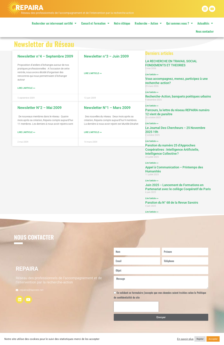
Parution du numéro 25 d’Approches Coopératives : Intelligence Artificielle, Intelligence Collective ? (172, 150)
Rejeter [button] (200, 339)
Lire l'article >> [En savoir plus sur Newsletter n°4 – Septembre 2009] (26, 88)
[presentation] (136, 307)
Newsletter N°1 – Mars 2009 (107, 108)
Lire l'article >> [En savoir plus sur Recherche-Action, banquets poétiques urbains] (151, 106)
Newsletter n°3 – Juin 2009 (106, 56)
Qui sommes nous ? (179, 23)
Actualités (205, 23)
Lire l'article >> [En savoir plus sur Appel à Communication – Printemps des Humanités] (151, 181)
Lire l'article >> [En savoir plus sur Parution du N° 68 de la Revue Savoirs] (151, 212)
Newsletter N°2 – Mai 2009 (40, 108)
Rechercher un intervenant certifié (54, 23)
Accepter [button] (213, 339)
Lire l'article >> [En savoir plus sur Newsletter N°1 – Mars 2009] (93, 132)
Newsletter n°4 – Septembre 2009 (45, 56)
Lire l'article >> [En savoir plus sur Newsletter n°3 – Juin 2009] (93, 73)
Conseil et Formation (95, 23)
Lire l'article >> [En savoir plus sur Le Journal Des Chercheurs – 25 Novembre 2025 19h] (151, 141)
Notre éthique (122, 23)
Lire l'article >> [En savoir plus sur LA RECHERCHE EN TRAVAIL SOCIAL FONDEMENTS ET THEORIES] (151, 74)
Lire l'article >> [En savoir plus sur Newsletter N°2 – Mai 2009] (26, 132)
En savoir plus (185, 339)
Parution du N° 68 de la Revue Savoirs (171, 203)
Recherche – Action (148, 23)
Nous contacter (205, 31)
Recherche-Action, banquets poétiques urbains (178, 96)
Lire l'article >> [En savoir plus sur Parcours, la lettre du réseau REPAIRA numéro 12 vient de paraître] (151, 123)
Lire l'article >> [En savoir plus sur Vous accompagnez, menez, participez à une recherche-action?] (151, 92)
